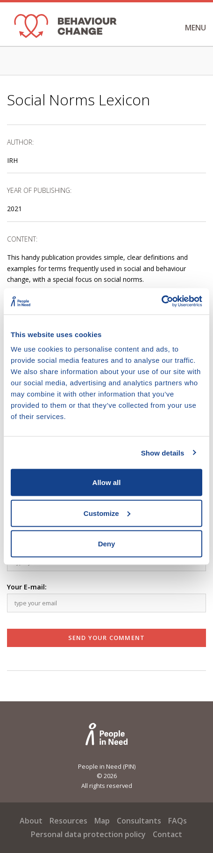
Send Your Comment (106, 637)
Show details (163, 452)
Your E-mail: (27, 586)
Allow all (106, 482)
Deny (106, 544)
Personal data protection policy (88, 834)
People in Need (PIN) (106, 766)
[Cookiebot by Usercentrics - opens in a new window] (161, 301)
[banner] (65, 28)
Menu (186, 27)
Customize (107, 513)
